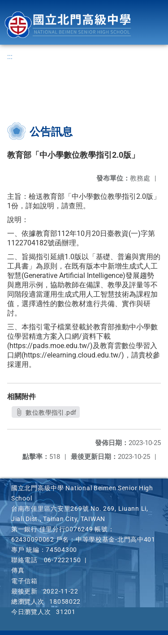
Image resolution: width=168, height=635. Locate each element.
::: (10, 56)
